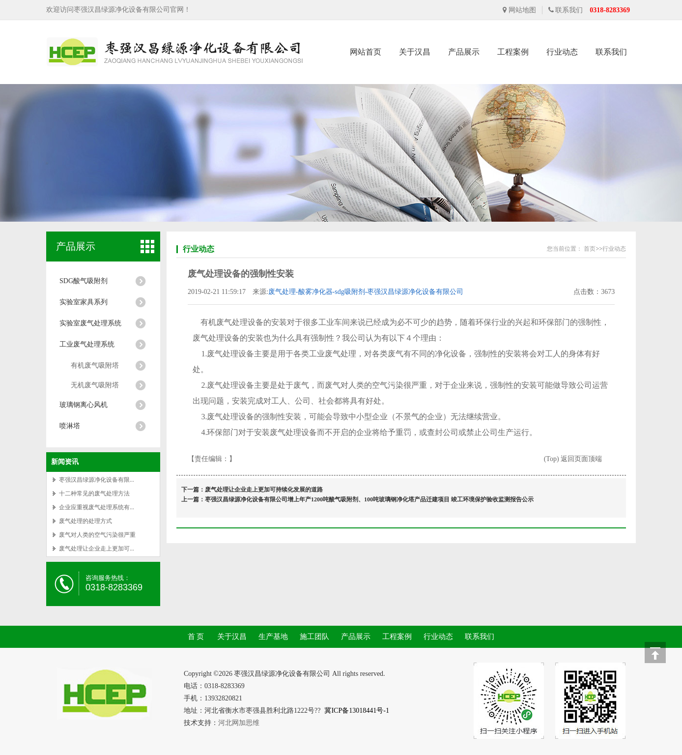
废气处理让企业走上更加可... (96, 548)
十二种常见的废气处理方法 (94, 493)
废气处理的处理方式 (85, 521)
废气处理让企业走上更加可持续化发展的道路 (264, 489)
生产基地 (273, 636)
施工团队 (314, 636)
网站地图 (519, 10)
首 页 (196, 636)
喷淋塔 (69, 426)
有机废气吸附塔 (95, 365)
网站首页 (365, 52)
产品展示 (464, 52)
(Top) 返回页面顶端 (573, 459)
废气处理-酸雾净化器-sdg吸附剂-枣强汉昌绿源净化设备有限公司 (365, 291)
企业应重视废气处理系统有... (96, 507)
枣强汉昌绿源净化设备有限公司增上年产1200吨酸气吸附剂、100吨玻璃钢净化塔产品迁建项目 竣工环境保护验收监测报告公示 (369, 499)
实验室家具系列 (83, 302)
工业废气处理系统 (86, 344)
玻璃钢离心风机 (83, 404)
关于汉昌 (414, 52)
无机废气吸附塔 (95, 385)
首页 (590, 248)
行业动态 (562, 52)
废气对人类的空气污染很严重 (97, 534)
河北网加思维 (238, 722)
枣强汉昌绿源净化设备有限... (96, 479)
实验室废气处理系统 (90, 323)
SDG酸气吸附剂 (83, 281)
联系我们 (565, 10)
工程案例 (513, 52)
